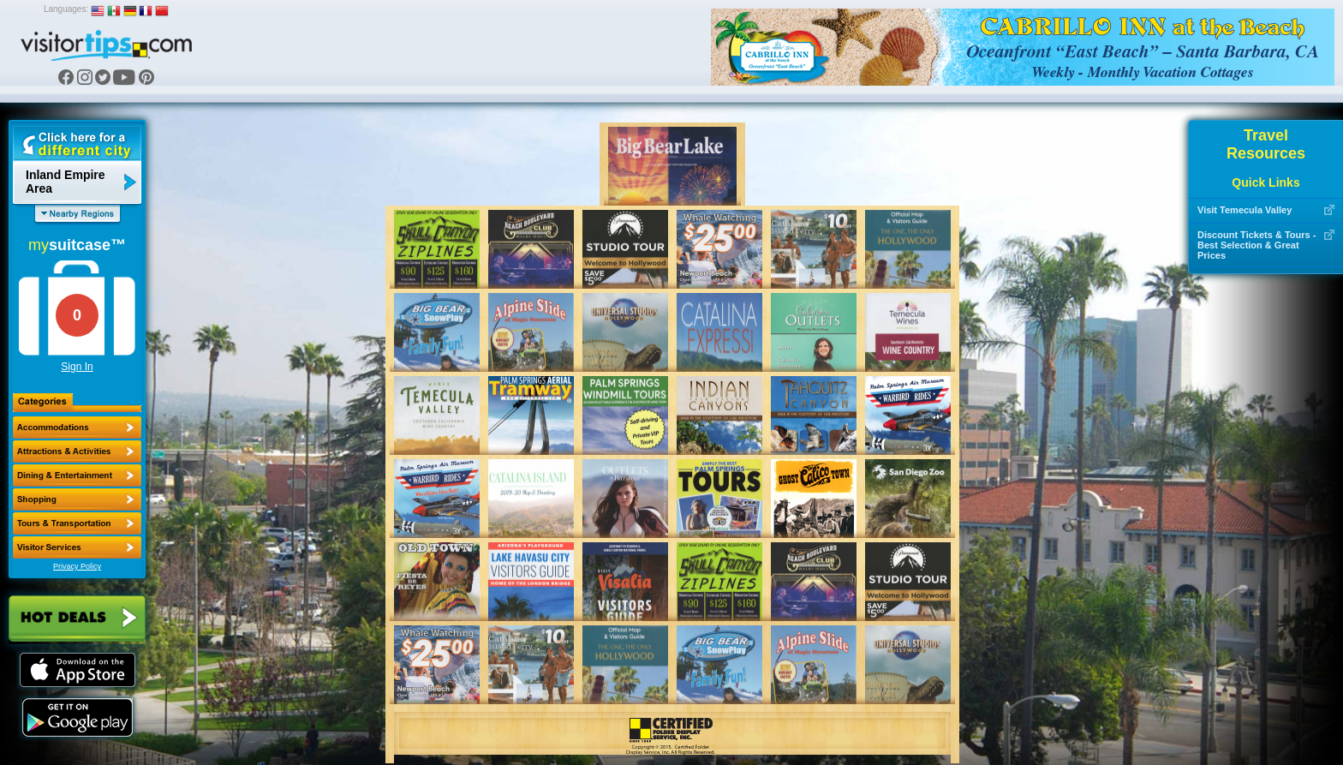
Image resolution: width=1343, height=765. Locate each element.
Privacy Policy (77, 566)
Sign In (77, 367)
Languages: (66, 9)
